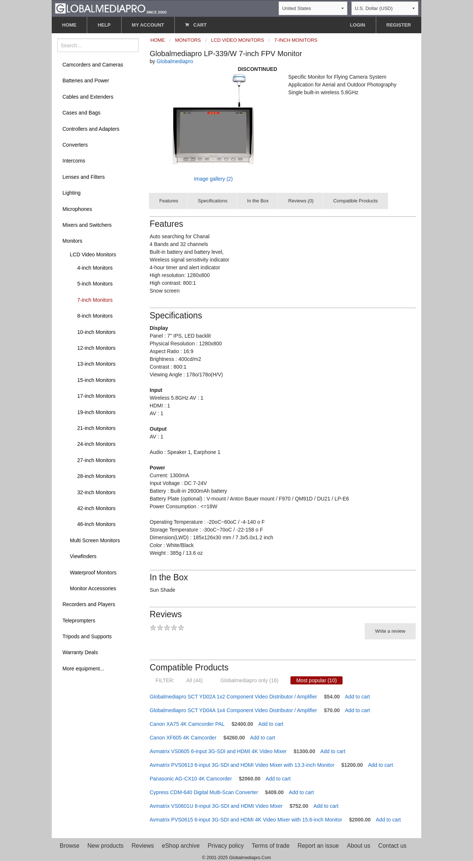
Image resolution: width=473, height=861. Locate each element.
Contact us (392, 846)
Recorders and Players (88, 604)
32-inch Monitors (96, 492)
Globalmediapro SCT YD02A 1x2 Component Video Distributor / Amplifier (233, 697)
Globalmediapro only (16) (249, 680)
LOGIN (357, 25)
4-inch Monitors (95, 268)
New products (106, 846)
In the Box (258, 201)
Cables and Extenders (87, 97)
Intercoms (73, 161)
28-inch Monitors (96, 476)
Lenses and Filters (83, 177)
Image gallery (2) (213, 179)
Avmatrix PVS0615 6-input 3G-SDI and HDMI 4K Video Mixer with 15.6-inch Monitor (246, 820)
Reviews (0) (301, 201)
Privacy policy (226, 846)
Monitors (72, 241)
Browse (69, 846)
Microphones (77, 209)
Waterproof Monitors (93, 572)
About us (358, 846)
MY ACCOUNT (148, 25)
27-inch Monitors (96, 460)
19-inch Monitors (96, 412)
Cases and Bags (81, 113)
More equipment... (83, 669)
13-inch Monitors (96, 364)
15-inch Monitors (96, 380)
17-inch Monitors (96, 396)
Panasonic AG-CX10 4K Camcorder (191, 779)
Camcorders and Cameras (92, 65)
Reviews (143, 846)
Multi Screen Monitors (95, 540)
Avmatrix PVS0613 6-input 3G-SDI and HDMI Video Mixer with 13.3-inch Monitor (242, 765)
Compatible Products (355, 201)
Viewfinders (83, 556)
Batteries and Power (85, 80)
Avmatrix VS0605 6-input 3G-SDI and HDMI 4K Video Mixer (218, 751)
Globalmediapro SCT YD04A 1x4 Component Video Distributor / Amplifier (233, 710)
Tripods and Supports (87, 636)
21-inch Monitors (96, 428)
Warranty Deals (80, 652)
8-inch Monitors (95, 316)
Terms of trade (270, 846)
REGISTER (399, 25)
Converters (75, 145)
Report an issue (318, 846)
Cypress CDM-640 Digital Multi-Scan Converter (204, 792)
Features (168, 201)
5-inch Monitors (95, 284)
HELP (104, 25)
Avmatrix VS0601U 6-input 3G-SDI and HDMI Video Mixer (216, 806)
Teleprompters (78, 620)
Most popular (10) (316, 680)
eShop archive (181, 846)
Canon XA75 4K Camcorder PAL (187, 724)
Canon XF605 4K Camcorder (183, 738)
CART (196, 25)
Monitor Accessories (93, 588)
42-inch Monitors (96, 508)
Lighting (71, 193)
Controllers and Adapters (90, 129)
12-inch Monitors (96, 348)
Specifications (212, 201)
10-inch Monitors (96, 332)
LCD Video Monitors (93, 254)
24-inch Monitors (96, 444)
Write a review (390, 631)
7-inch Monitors (95, 300)
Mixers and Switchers (87, 225)
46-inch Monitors (96, 524)
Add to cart (357, 697)
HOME (69, 25)
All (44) (194, 680)
